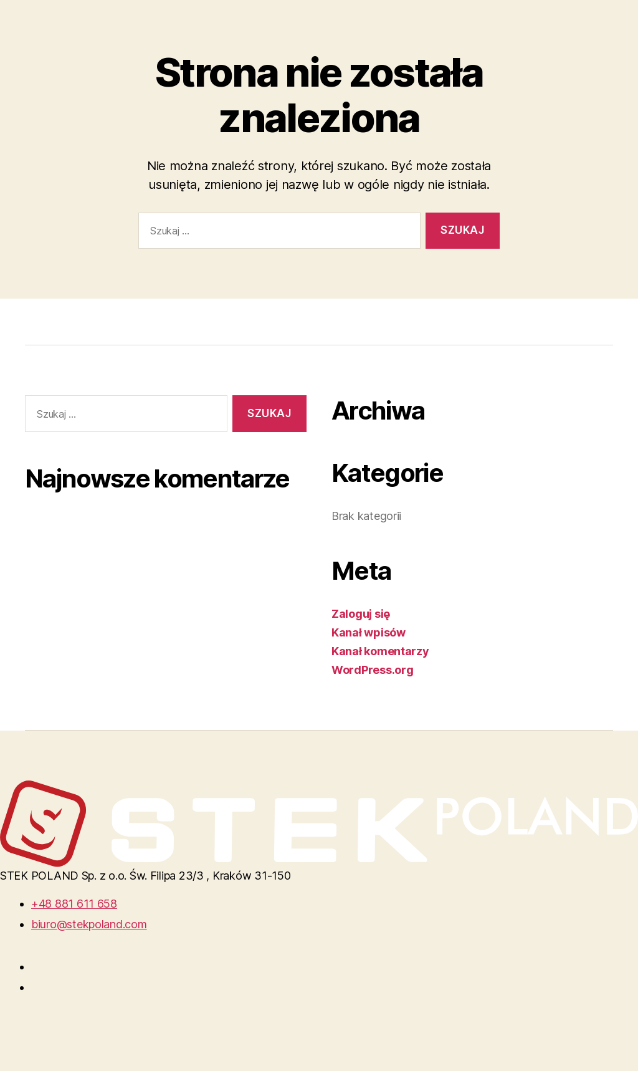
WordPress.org (372, 669)
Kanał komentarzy (380, 651)
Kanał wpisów (368, 632)
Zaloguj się (360, 613)
